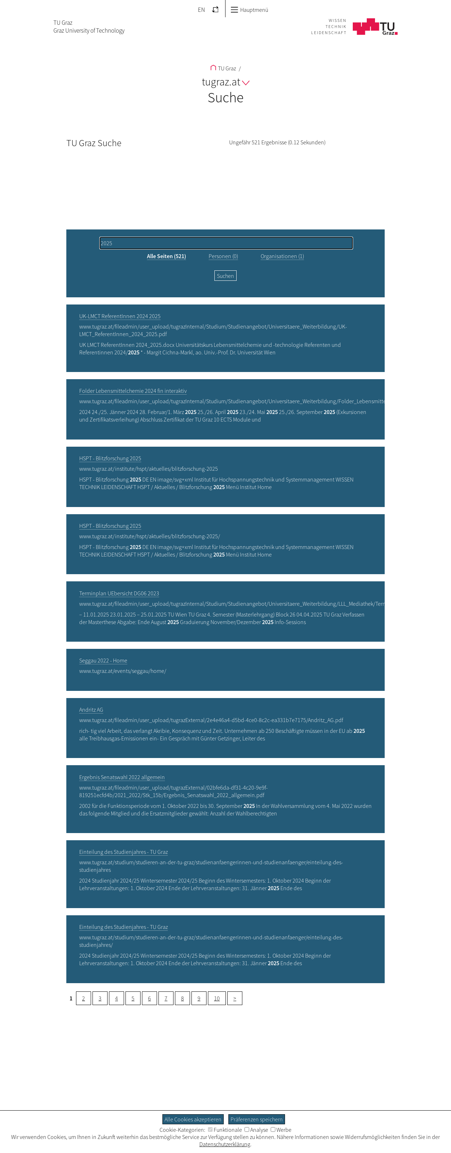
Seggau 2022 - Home (103, 660)
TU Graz (223, 68)
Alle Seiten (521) (166, 256)
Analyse (256, 1129)
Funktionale (225, 1129)
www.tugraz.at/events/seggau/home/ (122, 670)
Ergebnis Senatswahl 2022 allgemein (122, 777)
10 (217, 998)
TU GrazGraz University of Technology (88, 26)
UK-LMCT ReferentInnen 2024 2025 (120, 316)
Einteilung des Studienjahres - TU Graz (123, 851)
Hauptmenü (249, 9)
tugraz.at (226, 81)
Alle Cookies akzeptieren (193, 1119)
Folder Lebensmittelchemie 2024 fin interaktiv (133, 390)
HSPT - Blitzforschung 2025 (110, 458)
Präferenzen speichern (257, 1119)
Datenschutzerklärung (224, 1144)
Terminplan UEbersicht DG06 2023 (119, 593)
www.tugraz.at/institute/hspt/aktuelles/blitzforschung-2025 (148, 468)
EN (201, 10)
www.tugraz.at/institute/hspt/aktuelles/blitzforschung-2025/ (149, 536)
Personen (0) (223, 256)
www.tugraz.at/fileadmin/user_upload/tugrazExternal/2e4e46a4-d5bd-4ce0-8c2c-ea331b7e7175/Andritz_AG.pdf (211, 720)
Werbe (281, 1129)
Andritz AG (91, 709)
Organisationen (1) (282, 256)
